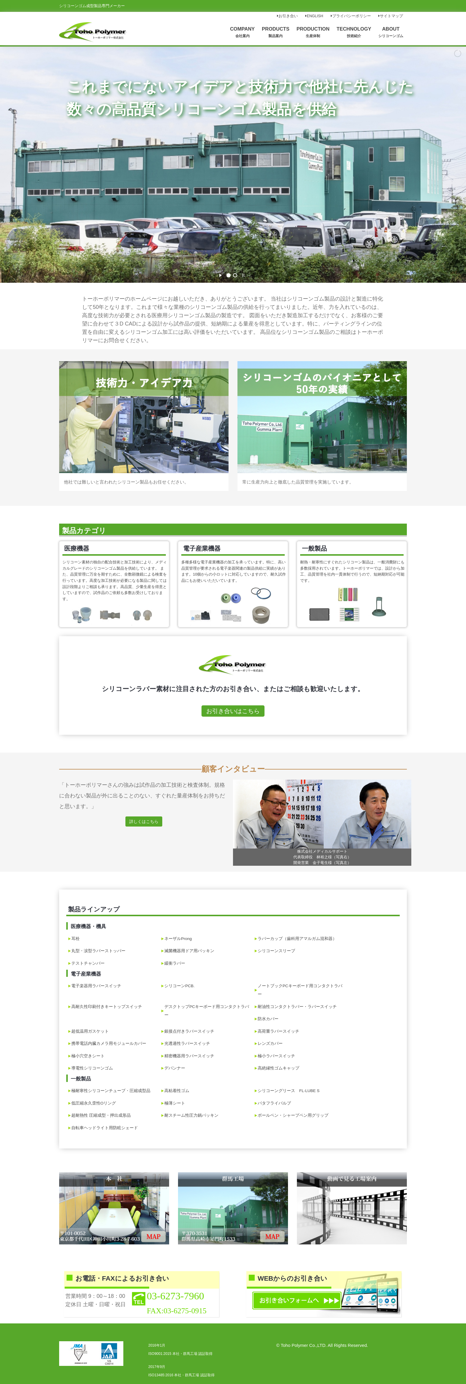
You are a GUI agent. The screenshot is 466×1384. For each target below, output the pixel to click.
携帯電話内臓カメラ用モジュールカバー (108, 1043)
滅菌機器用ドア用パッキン (189, 951)
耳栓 (75, 938)
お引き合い (287, 16)
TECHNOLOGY (354, 32)
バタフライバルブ (274, 1103)
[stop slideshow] (243, 274)
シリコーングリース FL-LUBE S (288, 1090)
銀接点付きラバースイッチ (189, 1031)
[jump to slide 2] (235, 275)
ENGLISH (314, 16)
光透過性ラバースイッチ (187, 1043)
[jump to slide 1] (228, 275)
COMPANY (242, 32)
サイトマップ (390, 16)
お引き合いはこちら (233, 711)
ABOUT (390, 32)
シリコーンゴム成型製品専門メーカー (92, 6)
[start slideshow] (220, 274)
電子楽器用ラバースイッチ (96, 986)
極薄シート (174, 1103)
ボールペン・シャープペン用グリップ (293, 1115)
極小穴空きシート (88, 1056)
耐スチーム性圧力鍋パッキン (191, 1115)
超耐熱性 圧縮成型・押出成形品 (101, 1115)
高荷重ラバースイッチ (278, 1031)
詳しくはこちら (143, 821)
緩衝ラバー (174, 963)
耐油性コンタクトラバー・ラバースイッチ (297, 1006)
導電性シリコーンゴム (92, 1068)
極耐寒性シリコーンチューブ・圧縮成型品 (110, 1090)
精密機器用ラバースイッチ (189, 1056)
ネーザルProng (178, 938)
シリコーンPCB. (179, 986)
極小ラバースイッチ (276, 1056)
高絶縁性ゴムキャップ (278, 1068)
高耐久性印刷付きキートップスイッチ (106, 1006)
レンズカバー (270, 1043)
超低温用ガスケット (90, 1031)
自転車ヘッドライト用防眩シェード (104, 1128)
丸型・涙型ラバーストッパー (98, 951)
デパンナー (174, 1068)
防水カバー (268, 1019)
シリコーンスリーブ (276, 951)
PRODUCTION (313, 32)
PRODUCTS (275, 32)
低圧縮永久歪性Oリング (93, 1103)
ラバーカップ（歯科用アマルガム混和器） (297, 938)
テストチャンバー (88, 963)
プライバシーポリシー (351, 16)
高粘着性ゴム (176, 1090)
